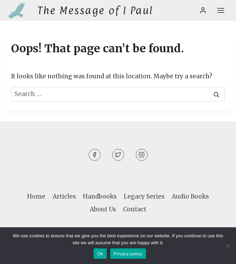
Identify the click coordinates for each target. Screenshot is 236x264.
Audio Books (190, 196)
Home (36, 196)
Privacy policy (128, 253)
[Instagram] (142, 155)
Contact (134, 209)
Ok (100, 253)
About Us (103, 209)
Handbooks (100, 196)
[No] (227, 245)
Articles (64, 196)
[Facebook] (94, 155)
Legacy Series (144, 196)
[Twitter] (118, 155)
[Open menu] (220, 10)
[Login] (203, 10)
